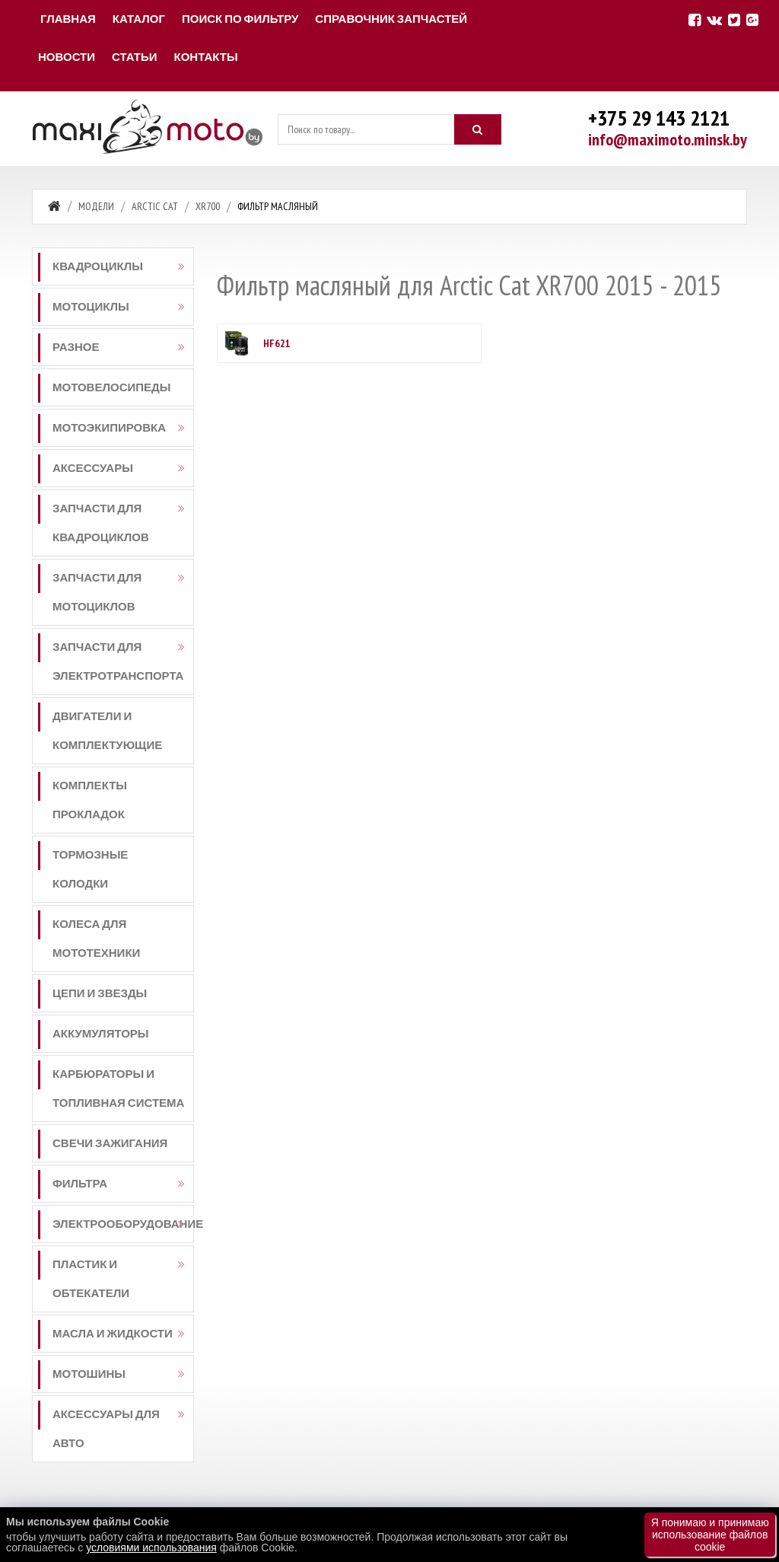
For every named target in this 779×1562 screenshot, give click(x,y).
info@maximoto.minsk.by (667, 139)
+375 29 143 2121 (659, 118)
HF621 (277, 343)
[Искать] (477, 129)
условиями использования (151, 1547)
